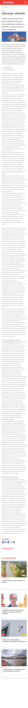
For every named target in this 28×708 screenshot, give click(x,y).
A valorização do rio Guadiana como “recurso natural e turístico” (13, 670)
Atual (3, 10)
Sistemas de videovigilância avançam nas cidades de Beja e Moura (14, 640)
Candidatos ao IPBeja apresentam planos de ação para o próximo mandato (12, 611)
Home (3, 7)
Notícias (5, 7)
